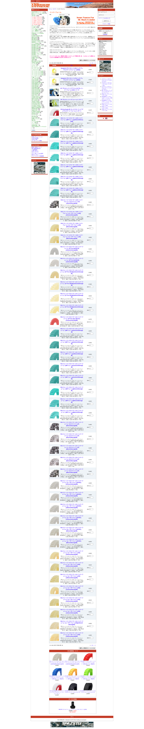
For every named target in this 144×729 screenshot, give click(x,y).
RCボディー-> (35, 14)
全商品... (34, 130)
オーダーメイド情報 (37, 140)
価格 (90, 65)
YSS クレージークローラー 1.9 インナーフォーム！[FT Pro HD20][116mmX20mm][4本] (71, 283)
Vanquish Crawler (36, 41)
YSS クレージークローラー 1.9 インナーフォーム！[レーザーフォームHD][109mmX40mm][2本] (71, 564)
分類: (50, 14)
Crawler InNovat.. (105, 54)
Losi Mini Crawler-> (36, 105)
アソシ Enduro (35, 43)
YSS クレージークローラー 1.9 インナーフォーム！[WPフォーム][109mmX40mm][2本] (71, 353)
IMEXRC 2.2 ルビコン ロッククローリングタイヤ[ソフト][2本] (73, 709)
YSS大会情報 (35, 138)
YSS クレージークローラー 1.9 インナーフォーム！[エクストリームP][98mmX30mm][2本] (71, 470)
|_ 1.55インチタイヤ (37, 20)
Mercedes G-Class (36, 61)
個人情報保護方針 (36, 148)
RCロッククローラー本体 (38, 13)
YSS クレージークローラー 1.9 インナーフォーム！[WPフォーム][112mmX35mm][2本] (71, 365)
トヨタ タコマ (35, 70)
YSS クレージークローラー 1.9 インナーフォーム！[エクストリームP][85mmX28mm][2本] (71, 435)
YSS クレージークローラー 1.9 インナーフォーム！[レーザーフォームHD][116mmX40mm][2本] (71, 599)
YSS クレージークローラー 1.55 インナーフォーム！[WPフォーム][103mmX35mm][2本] (71, 119)
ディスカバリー (35, 67)
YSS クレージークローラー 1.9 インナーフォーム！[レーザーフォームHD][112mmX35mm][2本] (71, 587)
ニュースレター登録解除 (38, 156)
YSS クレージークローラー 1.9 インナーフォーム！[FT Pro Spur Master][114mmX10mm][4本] (71, 318)
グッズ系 (34, 122)
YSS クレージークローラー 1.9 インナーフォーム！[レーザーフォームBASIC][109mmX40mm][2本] (71, 506)
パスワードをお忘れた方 (104, 18)
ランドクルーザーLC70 (37, 73)
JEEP (33, 59)
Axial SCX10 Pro (36, 92)
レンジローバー (35, 76)
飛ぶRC (34, 120)
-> (34, 15)
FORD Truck (35, 57)
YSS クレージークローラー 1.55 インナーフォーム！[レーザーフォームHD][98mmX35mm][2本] (72, 236)
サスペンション (35, 32)
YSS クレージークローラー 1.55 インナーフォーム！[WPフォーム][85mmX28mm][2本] (71, 131)
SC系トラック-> (36, 119)
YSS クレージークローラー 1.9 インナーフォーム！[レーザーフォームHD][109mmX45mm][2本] (71, 576)
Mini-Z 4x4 (34, 37)
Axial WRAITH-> (36, 85)
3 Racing (105, 42)
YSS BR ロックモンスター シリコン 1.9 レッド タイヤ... (107, 102)
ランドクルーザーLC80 (37, 75)
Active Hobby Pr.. (105, 44)
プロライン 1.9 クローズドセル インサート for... (107, 84)
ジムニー (34, 64)
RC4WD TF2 (35, 49)
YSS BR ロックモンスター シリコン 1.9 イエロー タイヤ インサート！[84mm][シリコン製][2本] (72, 677)
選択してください (105, 41)
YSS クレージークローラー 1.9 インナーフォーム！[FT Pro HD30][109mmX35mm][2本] (71, 295)
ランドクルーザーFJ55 (37, 72)
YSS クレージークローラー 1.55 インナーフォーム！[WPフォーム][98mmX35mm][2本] (71, 190)
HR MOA (34, 116)
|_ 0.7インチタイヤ (37, 23)
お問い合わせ (35, 151)
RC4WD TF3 (35, 51)
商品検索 (100, 28)
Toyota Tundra (35, 62)
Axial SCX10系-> (36, 88)
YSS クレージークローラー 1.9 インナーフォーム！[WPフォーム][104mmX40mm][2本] (71, 342)
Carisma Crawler (36, 102)
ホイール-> (34, 25)
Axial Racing (105, 48)
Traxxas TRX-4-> (36, 96)
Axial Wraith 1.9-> (36, 83)
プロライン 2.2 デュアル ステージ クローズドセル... (107, 88)
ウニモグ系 (34, 63)
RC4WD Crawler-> (36, 44)
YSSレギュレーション (37, 137)
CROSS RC (35, 109)
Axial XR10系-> (35, 86)
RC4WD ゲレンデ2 (36, 52)
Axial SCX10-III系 (36, 91)
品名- (72, 65)
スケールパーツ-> (36, 28)
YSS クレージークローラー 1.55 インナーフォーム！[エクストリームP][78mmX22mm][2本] (72, 201)
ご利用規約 (34, 149)
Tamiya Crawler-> (36, 101)
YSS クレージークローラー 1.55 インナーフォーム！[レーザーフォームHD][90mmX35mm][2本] (72, 225)
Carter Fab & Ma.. (105, 50)
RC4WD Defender (36, 48)
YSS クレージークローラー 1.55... (107, 105)
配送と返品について (37, 147)
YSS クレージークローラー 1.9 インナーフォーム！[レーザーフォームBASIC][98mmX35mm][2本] (71, 541)
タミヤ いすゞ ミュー (37, 66)
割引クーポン (35, 155)
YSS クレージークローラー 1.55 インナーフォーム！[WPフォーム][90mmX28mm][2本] (71, 166)
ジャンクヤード (35, 124)
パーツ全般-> (35, 29)
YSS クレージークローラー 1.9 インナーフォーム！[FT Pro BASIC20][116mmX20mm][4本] (71, 260)
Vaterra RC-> (35, 110)
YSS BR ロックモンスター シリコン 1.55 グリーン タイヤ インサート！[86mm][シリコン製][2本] (88, 677)
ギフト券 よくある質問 (37, 153)
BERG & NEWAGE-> (37, 107)
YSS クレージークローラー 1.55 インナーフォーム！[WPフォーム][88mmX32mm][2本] (71, 143)
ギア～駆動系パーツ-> (37, 31)
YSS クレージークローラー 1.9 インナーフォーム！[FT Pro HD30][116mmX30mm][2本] (71, 307)
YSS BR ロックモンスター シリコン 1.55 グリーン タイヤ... (107, 98)
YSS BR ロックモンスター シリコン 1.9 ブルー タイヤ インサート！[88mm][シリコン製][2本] (57, 677)
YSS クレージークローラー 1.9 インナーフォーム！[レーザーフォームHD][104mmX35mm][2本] (71, 552)
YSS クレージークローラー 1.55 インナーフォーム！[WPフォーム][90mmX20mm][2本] (71, 154)
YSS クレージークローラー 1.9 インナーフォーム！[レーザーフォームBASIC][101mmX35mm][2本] (71, 482)
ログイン (38, 1)
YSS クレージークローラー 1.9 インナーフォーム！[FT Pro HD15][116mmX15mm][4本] (71, 272)
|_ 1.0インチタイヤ (37, 22)
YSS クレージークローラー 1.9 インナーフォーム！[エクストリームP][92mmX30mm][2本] (71, 459)
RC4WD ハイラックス (37, 54)
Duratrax (34, 114)
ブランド (100, 38)
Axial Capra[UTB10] (37, 82)
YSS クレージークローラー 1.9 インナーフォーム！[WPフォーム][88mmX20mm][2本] (71, 412)
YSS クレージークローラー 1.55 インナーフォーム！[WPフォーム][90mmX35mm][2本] (71, 178)
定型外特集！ (35, 125)
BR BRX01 (34, 38)
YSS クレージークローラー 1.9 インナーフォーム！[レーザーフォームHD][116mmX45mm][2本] (71, 611)
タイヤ (54, 9)
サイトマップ (35, 152)
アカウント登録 (106, 24)
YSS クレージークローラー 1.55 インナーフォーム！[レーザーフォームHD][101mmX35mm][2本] (72, 213)
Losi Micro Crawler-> (37, 106)
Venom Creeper (36, 112)
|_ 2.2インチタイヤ (37, 17)
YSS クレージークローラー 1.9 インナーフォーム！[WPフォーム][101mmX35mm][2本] (71, 330)
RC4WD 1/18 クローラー (38, 46)
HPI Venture (35, 100)
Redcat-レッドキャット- (38, 42)
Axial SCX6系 (35, 93)
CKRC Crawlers (105, 53)
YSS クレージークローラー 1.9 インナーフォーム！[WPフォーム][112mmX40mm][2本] (71, 377)
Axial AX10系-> (35, 80)
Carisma (105, 49)
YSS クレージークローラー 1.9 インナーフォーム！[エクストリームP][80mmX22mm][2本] (71, 424)
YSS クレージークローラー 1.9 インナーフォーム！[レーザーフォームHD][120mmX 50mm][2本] (71, 623)
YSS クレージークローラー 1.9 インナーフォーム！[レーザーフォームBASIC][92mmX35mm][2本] (71, 529)
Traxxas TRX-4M (36, 97)
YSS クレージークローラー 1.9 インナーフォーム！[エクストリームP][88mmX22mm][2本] (71, 447)
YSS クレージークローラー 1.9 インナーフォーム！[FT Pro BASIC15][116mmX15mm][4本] (71, 248)
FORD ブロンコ (36, 58)
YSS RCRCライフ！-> (37, 12)
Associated (105, 46)
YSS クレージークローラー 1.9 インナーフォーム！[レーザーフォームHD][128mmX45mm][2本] (71, 634)
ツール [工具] (35, 121)
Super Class (35, 117)
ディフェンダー (35, 68)
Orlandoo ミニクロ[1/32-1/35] (38, 34)
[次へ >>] (94, 62)
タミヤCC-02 (35, 78)
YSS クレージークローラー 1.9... (107, 95)
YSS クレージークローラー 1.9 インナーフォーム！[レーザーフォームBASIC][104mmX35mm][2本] (71, 494)
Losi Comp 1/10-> (36, 103)
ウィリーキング (35, 115)
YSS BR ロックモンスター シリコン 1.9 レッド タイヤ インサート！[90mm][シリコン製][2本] (88, 663)
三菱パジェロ (35, 77)
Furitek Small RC (36, 36)
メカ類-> (34, 27)
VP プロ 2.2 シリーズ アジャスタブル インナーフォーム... (107, 92)
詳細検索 (105, 34)
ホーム (33, 1)
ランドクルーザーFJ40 (37, 71)
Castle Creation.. (105, 51)
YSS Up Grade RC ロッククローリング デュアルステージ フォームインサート (57, 692)
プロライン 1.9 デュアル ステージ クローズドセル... (107, 80)
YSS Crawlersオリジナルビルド (39, 127)
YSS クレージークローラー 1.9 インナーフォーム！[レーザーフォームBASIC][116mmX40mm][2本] (71, 517)
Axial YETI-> (35, 95)
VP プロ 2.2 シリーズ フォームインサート (72, 99)
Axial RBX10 (35, 87)
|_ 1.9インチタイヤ (37, 18)
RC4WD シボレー (36, 53)
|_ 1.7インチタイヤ (37, 19)
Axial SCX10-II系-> (36, 90)
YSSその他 (34, 139)
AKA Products (105, 45)
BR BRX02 (34, 39)
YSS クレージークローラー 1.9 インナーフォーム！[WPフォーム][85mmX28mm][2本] (71, 400)
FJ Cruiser (34, 56)
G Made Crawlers (36, 111)
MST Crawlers (35, 98)
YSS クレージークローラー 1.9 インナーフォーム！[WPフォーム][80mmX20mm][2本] (71, 389)
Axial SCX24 (35, 81)
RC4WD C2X (35, 47)
